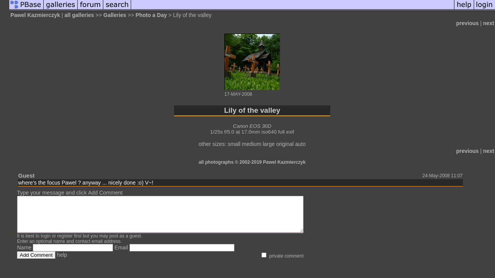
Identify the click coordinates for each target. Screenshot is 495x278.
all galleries (79, 15)
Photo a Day (151, 15)
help (62, 262)
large (269, 144)
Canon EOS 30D (252, 126)
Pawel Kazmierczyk (35, 15)
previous (467, 23)
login (45, 243)
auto (300, 144)
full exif (286, 132)
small (234, 144)
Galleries (114, 15)
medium (251, 144)
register (65, 243)
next (488, 23)
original (285, 144)
